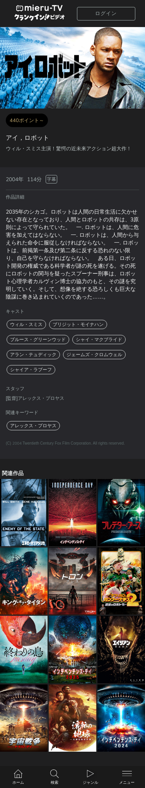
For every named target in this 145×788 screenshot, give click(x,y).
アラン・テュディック (33, 354)
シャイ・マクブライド (99, 339)
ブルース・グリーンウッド (38, 339)
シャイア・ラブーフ (31, 369)
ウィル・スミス (26, 324)
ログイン (106, 13)
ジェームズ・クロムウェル (94, 354)
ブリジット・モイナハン (78, 324)
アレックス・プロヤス (33, 425)
